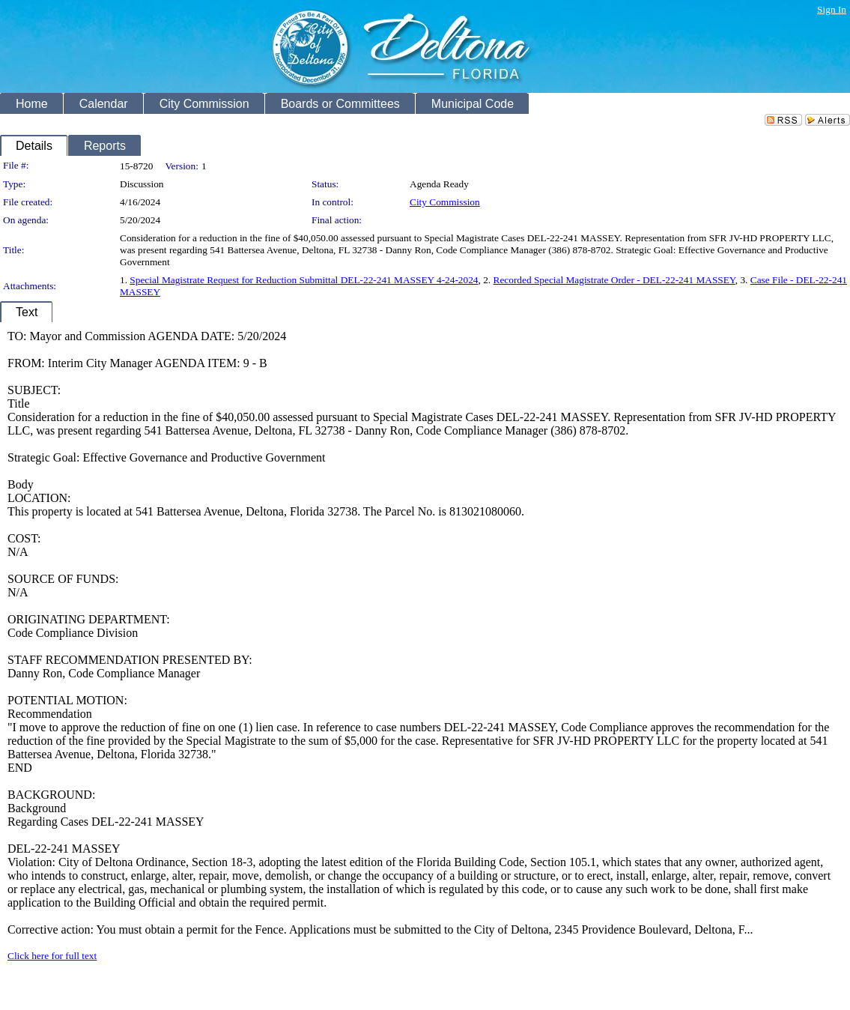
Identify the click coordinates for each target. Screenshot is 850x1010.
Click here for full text (52, 955)
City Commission (445, 202)
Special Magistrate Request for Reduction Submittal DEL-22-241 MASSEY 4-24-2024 (304, 279)
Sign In (831, 9)
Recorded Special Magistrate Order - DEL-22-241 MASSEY (614, 279)
